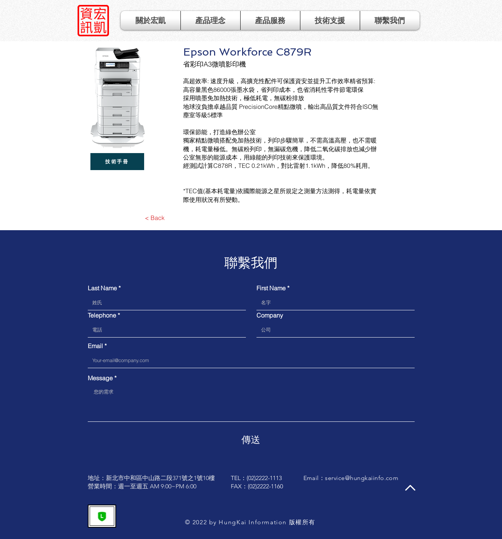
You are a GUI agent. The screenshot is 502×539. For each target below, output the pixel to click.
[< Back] (155, 218)
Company (269, 315)
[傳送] (251, 439)
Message (100, 378)
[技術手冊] (117, 161)
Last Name (102, 288)
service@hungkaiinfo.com (361, 478)
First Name (271, 288)
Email (95, 346)
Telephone (102, 315)
